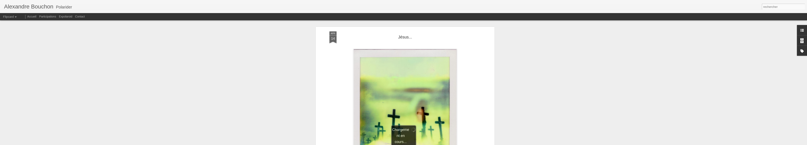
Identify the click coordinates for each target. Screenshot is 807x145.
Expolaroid (65, 16)
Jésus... (405, 37)
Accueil (31, 16)
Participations (47, 16)
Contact (80, 16)
